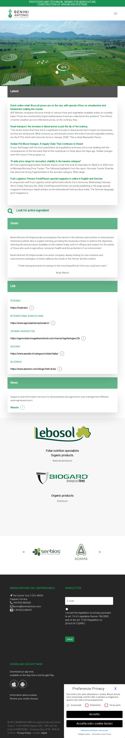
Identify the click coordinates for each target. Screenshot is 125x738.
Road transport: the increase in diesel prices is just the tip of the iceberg (48, 126)
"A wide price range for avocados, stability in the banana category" (45, 161)
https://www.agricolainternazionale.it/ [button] (29, 323)
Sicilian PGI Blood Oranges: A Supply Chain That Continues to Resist (46, 143)
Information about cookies (23, 695)
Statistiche (93, 705)
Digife (44, 733)
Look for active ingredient (32, 210)
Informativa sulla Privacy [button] (101, 734)
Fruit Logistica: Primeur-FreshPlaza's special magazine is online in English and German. (56, 178)
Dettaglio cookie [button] (84, 734)
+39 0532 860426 (22, 602)
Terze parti (112, 705)
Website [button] (14, 407)
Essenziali (73, 705)
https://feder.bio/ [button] (19, 308)
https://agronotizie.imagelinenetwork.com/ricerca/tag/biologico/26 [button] (45, 338)
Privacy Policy (24, 733)
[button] (116, 13)
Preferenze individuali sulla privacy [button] (94, 730)
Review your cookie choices (24, 698)
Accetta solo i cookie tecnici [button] (94, 723)
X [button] (115, 688)
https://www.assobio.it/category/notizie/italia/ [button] (34, 353)
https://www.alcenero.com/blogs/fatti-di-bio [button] (33, 369)
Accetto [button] (94, 714)
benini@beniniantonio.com (27, 606)
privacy (97, 612)
